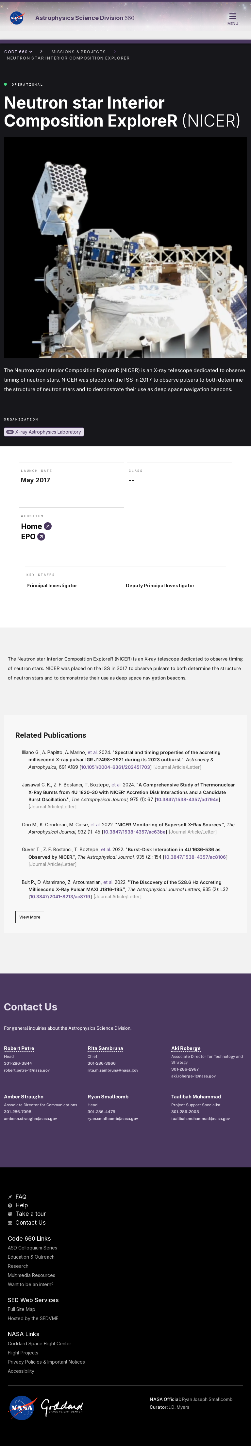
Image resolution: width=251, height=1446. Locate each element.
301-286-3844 (18, 1063)
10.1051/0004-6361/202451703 (115, 767)
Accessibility (21, 1371)
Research (18, 1266)
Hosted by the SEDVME (33, 1318)
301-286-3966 (102, 1063)
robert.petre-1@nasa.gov (27, 1070)
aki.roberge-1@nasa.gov (193, 1076)
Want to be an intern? (31, 1284)
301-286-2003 (185, 1112)
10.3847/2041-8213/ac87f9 (60, 896)
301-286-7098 (17, 1112)
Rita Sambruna (105, 1048)
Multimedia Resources (31, 1275)
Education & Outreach (31, 1257)
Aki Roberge (186, 1048)
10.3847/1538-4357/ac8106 (195, 857)
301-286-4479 (101, 1112)
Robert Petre (19, 1048)
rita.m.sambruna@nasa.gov (113, 1070)
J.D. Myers (179, 1407)
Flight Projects (23, 1352)
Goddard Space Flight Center (39, 1343)
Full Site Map (21, 1309)
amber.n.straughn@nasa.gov (30, 1118)
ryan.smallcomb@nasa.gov (113, 1118)
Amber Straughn (23, 1096)
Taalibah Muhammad (196, 1096)
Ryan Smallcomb (108, 1096)
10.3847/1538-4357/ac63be (134, 832)
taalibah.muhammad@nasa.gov (200, 1118)
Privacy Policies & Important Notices (46, 1362)
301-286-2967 (185, 1069)
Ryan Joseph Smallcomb (207, 1399)
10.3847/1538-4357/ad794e (187, 799)
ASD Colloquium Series (32, 1247)
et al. (93, 752)
